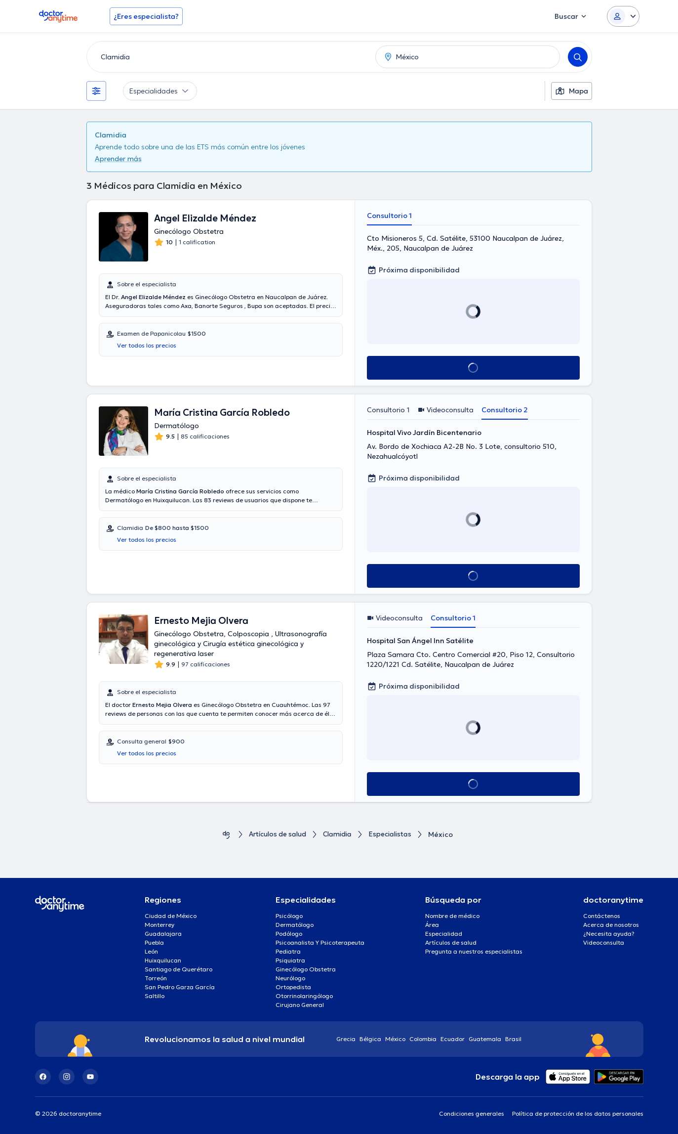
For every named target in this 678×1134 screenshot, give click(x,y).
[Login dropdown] (623, 16)
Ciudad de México (171, 915)
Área (432, 924)
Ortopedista (293, 987)
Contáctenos (601, 915)
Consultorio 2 (504, 409)
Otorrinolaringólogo (304, 996)
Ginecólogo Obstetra (306, 969)
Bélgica (370, 1039)
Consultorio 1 (389, 215)
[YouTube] (90, 1077)
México (395, 1039)
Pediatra (288, 951)
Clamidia (339, 834)
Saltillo (154, 996)
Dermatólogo (295, 924)
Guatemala (485, 1039)
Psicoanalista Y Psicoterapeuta (320, 942)
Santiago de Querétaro (178, 969)
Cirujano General (300, 1004)
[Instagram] (67, 1077)
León (151, 951)
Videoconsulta (603, 942)
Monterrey (159, 924)
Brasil (513, 1039)
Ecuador (452, 1039)
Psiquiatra (290, 960)
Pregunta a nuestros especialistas (473, 951)
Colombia (423, 1039)
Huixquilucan (163, 960)
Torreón (156, 978)
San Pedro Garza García (180, 987)
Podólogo (289, 933)
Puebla (154, 942)
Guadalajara (163, 933)
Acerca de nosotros (611, 924)
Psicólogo (289, 915)
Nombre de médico (452, 915)
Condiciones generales (471, 1113)
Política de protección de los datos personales (577, 1113)
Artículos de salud (275, 834)
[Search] (578, 57)
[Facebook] (43, 1077)
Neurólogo (290, 978)
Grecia (346, 1039)
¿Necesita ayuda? (609, 933)
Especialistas (394, 834)
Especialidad (443, 933)
